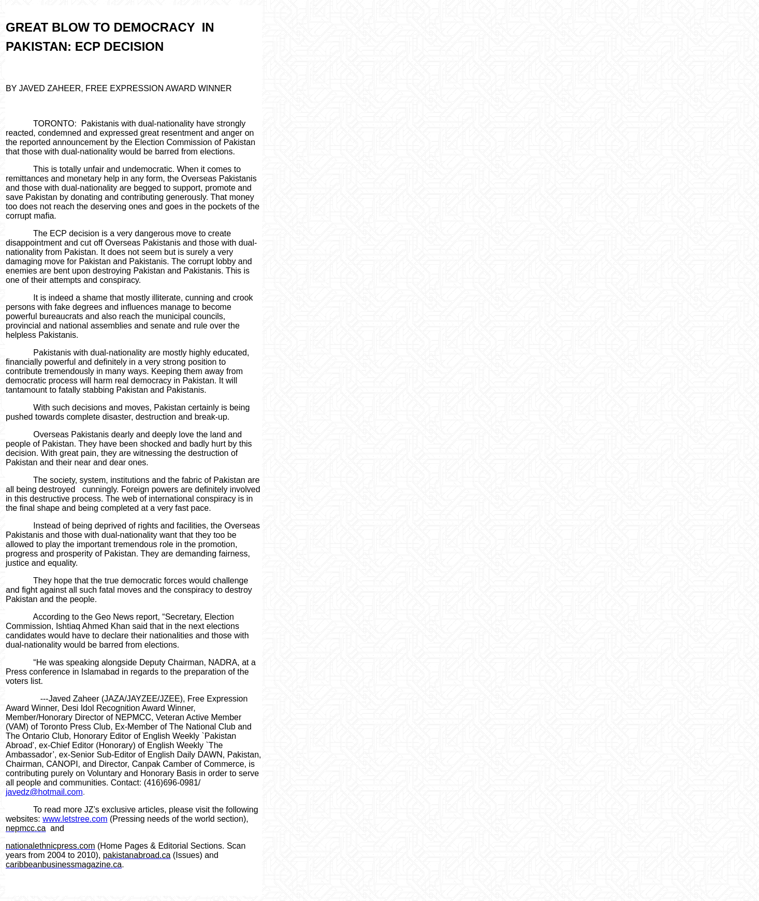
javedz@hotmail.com (44, 792)
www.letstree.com (74, 818)
